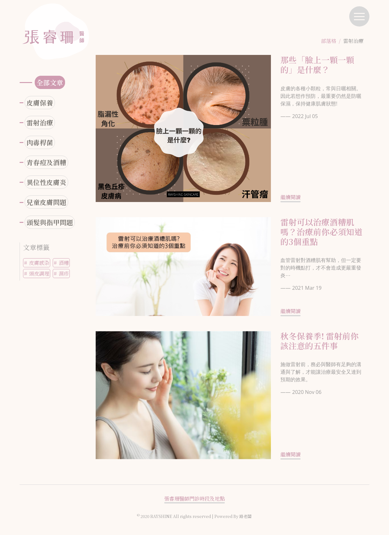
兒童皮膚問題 (46, 202)
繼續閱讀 (290, 197)
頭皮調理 (39, 273)
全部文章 (50, 82)
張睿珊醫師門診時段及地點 (194, 498)
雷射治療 (40, 122)
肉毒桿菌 (40, 142)
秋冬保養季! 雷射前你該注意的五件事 (319, 340)
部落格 (328, 41)
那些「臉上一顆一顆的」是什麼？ (317, 64)
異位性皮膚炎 (46, 182)
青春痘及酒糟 (46, 162)
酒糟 (64, 262)
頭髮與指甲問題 (50, 222)
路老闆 (245, 516)
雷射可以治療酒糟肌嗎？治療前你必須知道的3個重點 (321, 231)
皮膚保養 (40, 102)
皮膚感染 (39, 262)
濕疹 (64, 273)
